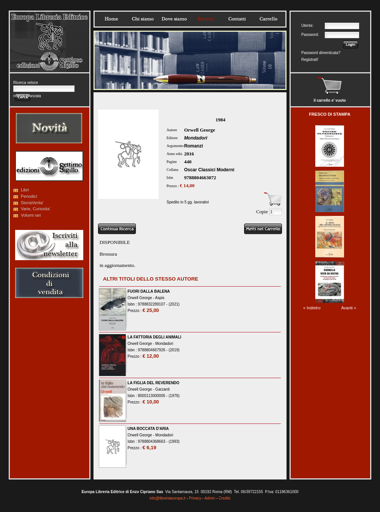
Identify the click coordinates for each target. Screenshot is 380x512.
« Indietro (312, 308)
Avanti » (348, 308)
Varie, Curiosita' (35, 208)
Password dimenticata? (320, 53)
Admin (209, 498)
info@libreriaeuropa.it (167, 498)
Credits (224, 498)
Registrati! (309, 59)
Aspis (159, 298)
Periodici (29, 196)
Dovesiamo (174, 19)
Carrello (268, 19)
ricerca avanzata (27, 96)
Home (111, 19)
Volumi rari (31, 215)
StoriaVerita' (32, 202)
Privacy (195, 498)
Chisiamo (142, 19)
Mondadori (195, 138)
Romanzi (193, 146)
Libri (25, 190)
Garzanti (162, 389)
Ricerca (205, 19)
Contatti (236, 19)
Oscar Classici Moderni (209, 169)
